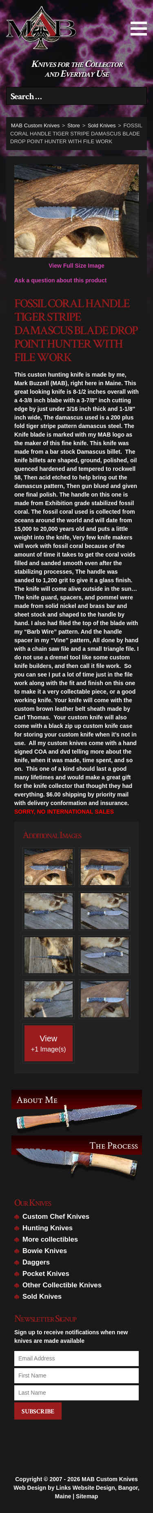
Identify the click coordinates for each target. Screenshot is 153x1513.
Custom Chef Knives (55, 1216)
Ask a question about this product (60, 280)
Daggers (36, 1262)
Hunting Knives (47, 1228)
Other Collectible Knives (62, 1285)
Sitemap (87, 1491)
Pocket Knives (45, 1274)
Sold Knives (42, 1296)
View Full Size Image (76, 216)
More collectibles (50, 1239)
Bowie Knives (44, 1251)
